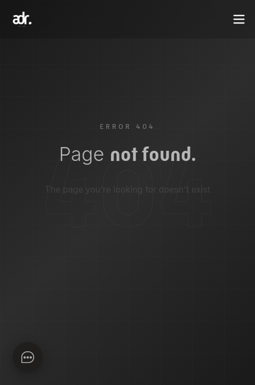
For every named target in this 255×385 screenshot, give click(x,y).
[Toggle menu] (239, 19)
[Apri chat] (28, 357)
